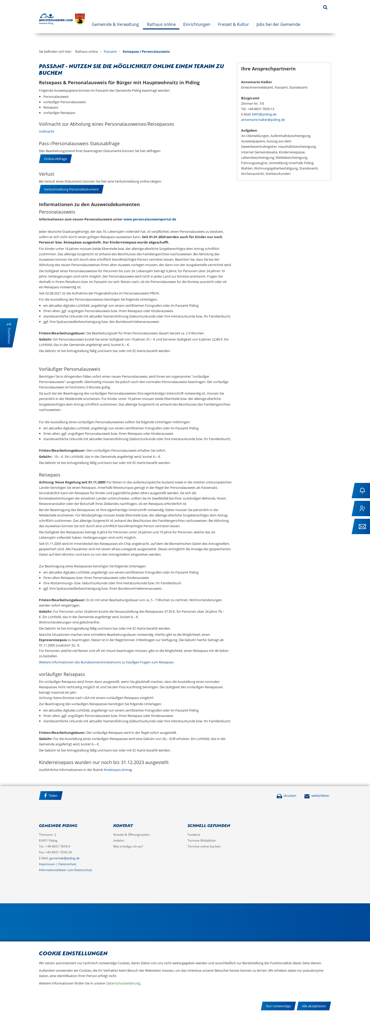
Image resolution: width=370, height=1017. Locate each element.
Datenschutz (67, 864)
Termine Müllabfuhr (202, 840)
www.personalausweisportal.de (150, 219)
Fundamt (194, 834)
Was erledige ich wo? (128, 846)
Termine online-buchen (204, 846)
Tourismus (9, 335)
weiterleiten (316, 795)
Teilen (51, 795)
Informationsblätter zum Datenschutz (65, 870)
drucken (286, 795)
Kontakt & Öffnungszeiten (131, 834)
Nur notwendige (278, 1006)
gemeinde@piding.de (64, 858)
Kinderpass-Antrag (118, 769)
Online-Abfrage (55, 158)
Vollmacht (46, 131)
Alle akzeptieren (314, 1006)
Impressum (47, 864)
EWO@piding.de (264, 114)
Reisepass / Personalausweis (146, 51)
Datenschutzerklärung (123, 983)
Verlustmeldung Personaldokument (71, 189)
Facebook (72, 796)
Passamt (110, 51)
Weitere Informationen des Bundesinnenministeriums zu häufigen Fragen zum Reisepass (106, 662)
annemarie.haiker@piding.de (263, 119)
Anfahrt (118, 840)
